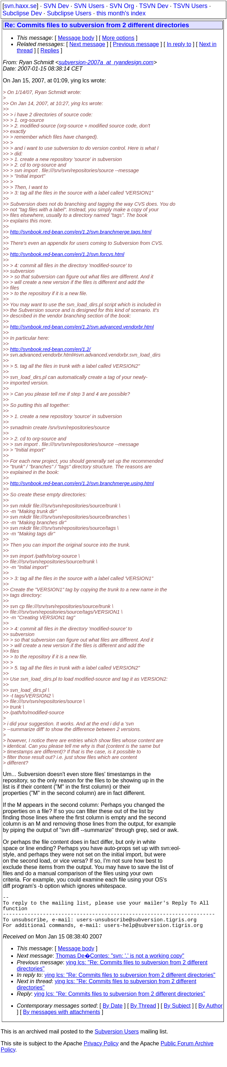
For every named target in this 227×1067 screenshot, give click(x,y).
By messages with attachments (61, 1020)
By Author (210, 1014)
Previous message (136, 44)
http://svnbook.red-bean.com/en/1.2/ (50, 349)
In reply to (179, 44)
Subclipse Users (69, 13)
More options (118, 38)
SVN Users (89, 5)
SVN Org (121, 5)
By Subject (177, 1014)
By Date (112, 1014)
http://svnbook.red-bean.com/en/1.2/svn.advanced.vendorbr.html (82, 327)
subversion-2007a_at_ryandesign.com (106, 62)
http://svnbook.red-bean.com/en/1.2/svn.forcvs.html (67, 254)
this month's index (121, 13)
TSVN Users (190, 5)
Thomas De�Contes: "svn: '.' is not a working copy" (120, 964)
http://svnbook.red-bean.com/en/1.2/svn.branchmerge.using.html (82, 483)
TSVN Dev (153, 5)
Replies (50, 50)
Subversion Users (117, 1040)
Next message (87, 44)
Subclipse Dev (22, 13)
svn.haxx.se (20, 5)
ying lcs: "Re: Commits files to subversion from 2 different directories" (129, 983)
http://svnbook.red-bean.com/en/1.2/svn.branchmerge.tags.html (80, 232)
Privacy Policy (101, 1052)
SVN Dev (56, 5)
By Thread (143, 1014)
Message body (76, 38)
